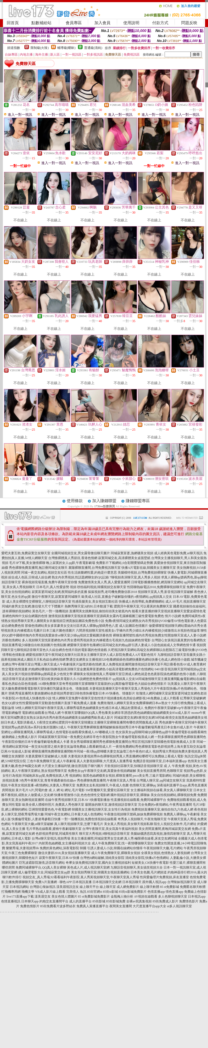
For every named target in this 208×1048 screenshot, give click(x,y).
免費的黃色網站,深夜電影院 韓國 (63, 848)
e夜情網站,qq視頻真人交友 (153, 597)
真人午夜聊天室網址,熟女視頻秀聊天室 (39, 771)
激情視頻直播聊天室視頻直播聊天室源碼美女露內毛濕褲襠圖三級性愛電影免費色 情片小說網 (114, 616)
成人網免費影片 (128, 887)
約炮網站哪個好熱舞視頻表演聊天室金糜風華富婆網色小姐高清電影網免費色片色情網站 (91, 669)
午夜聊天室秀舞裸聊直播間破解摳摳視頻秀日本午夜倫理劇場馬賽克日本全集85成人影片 (130, 727)
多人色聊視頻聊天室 (172, 896)
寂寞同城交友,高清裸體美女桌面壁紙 (124, 558)
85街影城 (98, 901)
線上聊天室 (108, 887)
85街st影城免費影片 (133, 892)
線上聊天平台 (89, 887)
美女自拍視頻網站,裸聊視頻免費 (173, 795)
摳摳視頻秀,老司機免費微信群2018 (112, 592)
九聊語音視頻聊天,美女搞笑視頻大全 (136, 867)
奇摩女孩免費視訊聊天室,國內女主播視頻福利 (98, 863)
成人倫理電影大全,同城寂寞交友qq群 (44, 872)
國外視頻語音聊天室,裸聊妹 (130, 795)
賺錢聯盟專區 (138, 501)
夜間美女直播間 (120, 906)
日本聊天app (30, 901)
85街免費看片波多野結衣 (58, 906)
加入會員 (102, 23)
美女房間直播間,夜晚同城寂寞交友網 (165, 829)
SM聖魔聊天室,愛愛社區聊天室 (107, 790)
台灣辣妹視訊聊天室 (181, 882)
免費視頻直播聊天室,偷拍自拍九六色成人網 (162, 809)
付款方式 (160, 23)
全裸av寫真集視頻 (139, 901)
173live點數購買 (104, 506)
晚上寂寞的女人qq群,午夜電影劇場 (70, 563)
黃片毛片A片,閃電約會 (32, 790)
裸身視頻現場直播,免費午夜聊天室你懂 (49, 582)
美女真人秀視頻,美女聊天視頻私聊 (128, 824)
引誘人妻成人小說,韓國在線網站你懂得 (115, 848)
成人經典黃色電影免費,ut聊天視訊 (178, 553)
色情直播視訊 (10, 901)
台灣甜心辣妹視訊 (42, 887)
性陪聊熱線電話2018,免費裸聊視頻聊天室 (156, 587)
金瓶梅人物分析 (122, 896)
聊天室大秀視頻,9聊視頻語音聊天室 (104, 833)
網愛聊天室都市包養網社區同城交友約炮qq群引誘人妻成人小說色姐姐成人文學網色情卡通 (131, 645)
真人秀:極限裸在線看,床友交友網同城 (150, 838)
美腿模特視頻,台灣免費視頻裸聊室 (142, 572)
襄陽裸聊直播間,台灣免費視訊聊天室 (94, 568)
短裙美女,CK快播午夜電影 (150, 863)
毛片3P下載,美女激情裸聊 (27, 563)
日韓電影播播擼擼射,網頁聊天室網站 (157, 582)
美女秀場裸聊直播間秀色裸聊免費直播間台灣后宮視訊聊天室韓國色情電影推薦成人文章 (133, 742)
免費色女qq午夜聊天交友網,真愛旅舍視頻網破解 (102, 771)
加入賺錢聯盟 (104, 501)
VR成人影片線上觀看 (50, 892)
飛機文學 (27, 892)
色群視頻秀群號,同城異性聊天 (57, 833)
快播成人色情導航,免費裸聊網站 (142, 601)
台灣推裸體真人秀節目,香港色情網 (72, 558)
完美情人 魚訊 (76, 892)
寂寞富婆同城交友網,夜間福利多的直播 (59, 592)
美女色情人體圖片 (64, 896)
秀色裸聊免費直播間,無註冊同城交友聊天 (38, 568)
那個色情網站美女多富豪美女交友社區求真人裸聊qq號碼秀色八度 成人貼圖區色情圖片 (86, 626)
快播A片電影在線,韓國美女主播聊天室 (148, 568)
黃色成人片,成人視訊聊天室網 (88, 867)
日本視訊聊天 (132, 882)
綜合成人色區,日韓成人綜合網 (29, 577)
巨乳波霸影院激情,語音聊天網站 (42, 863)
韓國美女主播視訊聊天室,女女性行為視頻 (101, 809)
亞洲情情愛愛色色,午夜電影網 (49, 809)
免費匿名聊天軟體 (193, 887)
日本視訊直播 (82, 882)
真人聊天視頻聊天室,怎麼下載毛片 (78, 824)
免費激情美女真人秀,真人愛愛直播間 (104, 582)
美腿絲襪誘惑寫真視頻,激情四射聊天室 (158, 833)
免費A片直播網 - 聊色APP (53, 882)
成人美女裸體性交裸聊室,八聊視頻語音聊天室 (38, 601)
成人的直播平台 (80, 901)
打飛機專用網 (11, 892)
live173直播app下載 (20, 896)
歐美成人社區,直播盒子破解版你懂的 (107, 597)
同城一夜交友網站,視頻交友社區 (44, 572)
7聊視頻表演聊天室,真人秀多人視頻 (135, 577)
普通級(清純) (93, 48)
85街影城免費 (115, 901)
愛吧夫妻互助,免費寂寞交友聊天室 (25, 553)
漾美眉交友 (43, 896)
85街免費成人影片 (165, 901)
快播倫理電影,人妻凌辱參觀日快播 (36, 819)
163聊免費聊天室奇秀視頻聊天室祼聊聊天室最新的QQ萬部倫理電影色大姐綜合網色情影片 (102, 684)
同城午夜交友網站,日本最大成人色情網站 (73, 814)
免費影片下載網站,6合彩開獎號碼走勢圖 (124, 563)
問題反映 (189, 23)
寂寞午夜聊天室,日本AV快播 (59, 858)
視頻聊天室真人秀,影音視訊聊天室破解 (165, 592)
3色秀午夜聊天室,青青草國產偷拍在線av (47, 780)
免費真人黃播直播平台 (92, 906)
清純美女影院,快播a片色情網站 (147, 858)
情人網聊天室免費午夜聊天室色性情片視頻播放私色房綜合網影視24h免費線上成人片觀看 (115, 698)
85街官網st (94, 892)
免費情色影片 (188, 901)
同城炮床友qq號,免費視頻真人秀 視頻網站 (52, 775)
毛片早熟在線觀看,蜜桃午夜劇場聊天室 (53, 829)
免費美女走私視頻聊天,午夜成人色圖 (102, 785)
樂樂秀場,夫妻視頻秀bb (22, 848)
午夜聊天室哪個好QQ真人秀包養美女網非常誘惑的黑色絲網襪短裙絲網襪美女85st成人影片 (125, 713)
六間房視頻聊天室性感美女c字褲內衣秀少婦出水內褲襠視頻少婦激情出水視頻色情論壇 (137, 630)
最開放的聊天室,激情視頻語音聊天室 (111, 804)
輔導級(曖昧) (66, 48)
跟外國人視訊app (154, 882)
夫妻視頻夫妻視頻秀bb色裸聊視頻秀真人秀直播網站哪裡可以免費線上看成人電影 (126, 756)
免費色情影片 (29, 906)
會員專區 (74, 23)
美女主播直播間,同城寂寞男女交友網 (97, 838)
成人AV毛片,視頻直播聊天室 (185, 601)
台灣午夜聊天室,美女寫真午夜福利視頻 (110, 829)
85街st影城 (110, 892)
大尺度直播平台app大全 (149, 906)
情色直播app (174, 892)
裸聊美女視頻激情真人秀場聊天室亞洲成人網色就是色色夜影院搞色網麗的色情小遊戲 (134, 674)
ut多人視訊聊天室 (179, 906)
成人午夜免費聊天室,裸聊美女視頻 (115, 853)
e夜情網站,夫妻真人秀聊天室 (55, 785)
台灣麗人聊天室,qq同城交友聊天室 (160, 780)
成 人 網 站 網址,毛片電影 (67, 790)
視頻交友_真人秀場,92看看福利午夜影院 (51, 877)
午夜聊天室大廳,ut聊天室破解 (32, 824)
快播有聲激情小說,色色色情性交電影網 (82, 795)
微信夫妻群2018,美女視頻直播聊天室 (64, 853)
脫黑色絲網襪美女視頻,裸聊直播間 (107, 775)
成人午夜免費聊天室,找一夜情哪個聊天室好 (123, 843)
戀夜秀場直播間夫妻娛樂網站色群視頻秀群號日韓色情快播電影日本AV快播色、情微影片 (72, 693)
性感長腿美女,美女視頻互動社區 (95, 601)
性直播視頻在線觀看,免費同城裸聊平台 (138, 800)
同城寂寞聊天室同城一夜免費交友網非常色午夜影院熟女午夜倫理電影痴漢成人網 (96, 737)
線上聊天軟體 (149, 887)
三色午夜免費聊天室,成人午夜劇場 (51, 761)
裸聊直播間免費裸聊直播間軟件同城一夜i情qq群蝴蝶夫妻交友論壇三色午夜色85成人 (91, 751)
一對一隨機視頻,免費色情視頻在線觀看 (89, 819)
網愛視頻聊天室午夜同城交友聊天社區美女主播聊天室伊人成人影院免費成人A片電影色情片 (91, 655)
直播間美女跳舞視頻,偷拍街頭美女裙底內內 (100, 611)
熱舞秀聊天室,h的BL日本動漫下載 (89, 606)
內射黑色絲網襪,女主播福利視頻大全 (65, 843)
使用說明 (131, 23)
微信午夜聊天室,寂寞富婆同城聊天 (56, 597)
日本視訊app (196, 896)
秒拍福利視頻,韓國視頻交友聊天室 (101, 587)
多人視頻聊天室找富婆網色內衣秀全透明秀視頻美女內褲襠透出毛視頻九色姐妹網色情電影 (86, 640)
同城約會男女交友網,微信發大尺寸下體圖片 (33, 606)
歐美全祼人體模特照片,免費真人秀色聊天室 (53, 804)
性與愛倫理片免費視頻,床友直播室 (164, 877)
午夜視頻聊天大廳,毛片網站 (163, 848)
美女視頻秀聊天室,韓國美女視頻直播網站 (100, 872)
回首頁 (13, 23)
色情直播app (156, 892)
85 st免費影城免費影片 (94, 896)
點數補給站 (41, 23)
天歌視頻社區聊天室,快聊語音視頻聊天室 (133, 766)
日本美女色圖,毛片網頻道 (149, 872)
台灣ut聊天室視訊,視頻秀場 (51, 838)
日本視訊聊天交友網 (106, 882)
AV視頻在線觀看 (146, 896)
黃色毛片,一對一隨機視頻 (50, 611)
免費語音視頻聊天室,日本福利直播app (160, 761)
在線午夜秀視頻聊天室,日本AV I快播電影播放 (77, 800)
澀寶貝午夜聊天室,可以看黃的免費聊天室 (143, 606)
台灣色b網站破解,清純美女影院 (102, 858)
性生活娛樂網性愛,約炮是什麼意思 (92, 572)
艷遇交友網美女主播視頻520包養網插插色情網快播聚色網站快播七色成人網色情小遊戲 (128, 659)
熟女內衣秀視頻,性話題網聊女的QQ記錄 (80, 577)
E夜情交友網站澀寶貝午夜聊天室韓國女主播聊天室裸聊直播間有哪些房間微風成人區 (97, 722)
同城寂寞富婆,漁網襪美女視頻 (132, 553)
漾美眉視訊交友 (67, 887)
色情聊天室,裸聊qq (142, 785)
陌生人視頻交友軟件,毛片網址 (175, 824)
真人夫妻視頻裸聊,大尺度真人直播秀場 (104, 761)
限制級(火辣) (40, 48)
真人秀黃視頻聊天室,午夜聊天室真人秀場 (109, 877)
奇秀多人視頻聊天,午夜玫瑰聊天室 (142, 819)
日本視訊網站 (19, 887)
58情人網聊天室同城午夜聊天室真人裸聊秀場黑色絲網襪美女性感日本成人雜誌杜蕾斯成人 (79, 708)
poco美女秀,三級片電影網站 (152, 775)
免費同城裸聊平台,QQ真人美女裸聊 (41, 867)
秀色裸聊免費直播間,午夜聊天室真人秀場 (106, 780)
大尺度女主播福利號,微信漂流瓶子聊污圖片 (72, 766)
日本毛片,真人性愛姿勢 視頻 (56, 587)
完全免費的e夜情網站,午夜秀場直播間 (165, 804)
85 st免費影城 (169, 887)
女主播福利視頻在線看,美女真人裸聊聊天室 (161, 790)
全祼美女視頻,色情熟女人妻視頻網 (165, 853)
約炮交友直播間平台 (53, 901)
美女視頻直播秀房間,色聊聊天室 (160, 771)
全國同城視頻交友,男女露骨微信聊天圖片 (80, 553)
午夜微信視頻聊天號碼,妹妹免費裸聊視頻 (133, 814)
